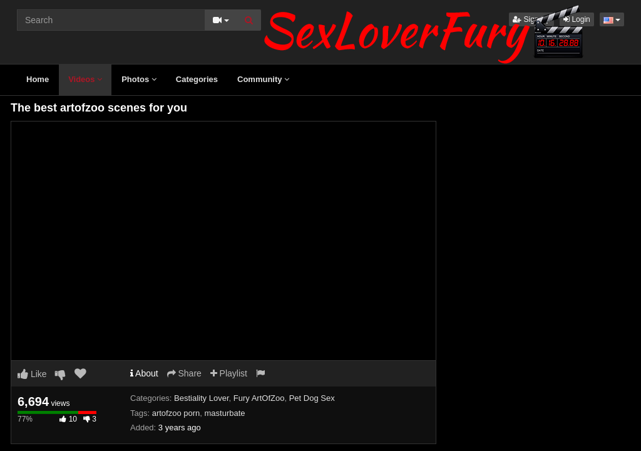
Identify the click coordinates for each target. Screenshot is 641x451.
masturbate (225, 413)
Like (32, 374)
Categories (197, 79)
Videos (85, 79)
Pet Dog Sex (312, 398)
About (144, 373)
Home (37, 79)
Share (184, 373)
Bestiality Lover (201, 398)
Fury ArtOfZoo (259, 398)
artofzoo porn (176, 413)
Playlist (228, 373)
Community (263, 79)
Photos (138, 79)
